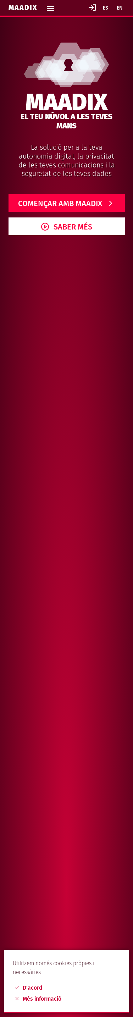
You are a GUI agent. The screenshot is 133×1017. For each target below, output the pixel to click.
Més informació (37, 998)
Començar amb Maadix (60, 203)
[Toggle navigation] (50, 6)
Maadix (24, 8)
